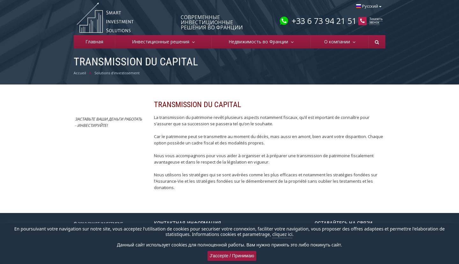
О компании (338, 42)
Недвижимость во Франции (260, 42)
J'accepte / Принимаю (232, 255)
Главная (94, 42)
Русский (369, 6)
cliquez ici (282, 234)
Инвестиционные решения (162, 42)
